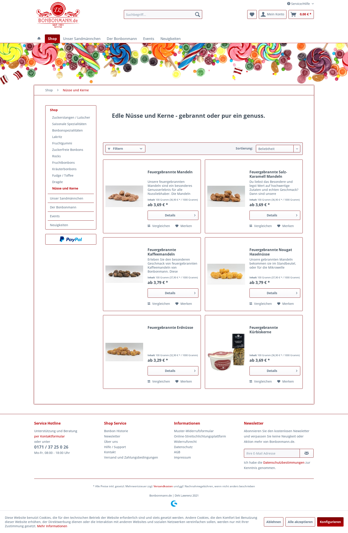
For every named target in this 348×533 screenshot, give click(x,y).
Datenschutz (183, 447)
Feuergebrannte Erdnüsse (170, 327)
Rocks (56, 156)
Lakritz (57, 137)
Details (180, 214)
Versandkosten (163, 486)
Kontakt (110, 452)
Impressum (182, 457)
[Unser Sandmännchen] (82, 38)
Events (55, 216)
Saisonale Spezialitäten (69, 124)
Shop (54, 110)
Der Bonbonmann (63, 207)
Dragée (57, 182)
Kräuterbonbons (64, 169)
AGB (177, 452)
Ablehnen (273, 522)
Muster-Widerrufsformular (194, 431)
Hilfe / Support (115, 447)
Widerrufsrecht (185, 441)
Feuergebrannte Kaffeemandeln (162, 252)
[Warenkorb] (301, 14)
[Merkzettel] (252, 14)
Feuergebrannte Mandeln (170, 172)
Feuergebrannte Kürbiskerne (263, 329)
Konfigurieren (330, 522)
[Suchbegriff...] (163, 14)
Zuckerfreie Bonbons (67, 150)
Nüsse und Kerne (65, 188)
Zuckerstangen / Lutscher (71, 117)
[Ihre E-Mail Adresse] (272, 453)
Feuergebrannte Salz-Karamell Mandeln (268, 174)
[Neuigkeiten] (170, 38)
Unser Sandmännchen (66, 198)
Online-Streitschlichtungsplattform (200, 436)
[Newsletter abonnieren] (307, 453)
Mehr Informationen (52, 526)
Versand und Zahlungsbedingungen (131, 457)
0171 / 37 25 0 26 (51, 447)
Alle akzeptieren (300, 522)
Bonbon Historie (116, 431)
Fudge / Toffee (62, 175)
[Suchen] (197, 14)
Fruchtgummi (62, 143)
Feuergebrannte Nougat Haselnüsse (270, 252)
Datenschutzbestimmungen (283, 462)
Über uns (111, 441)
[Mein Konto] (273, 14)
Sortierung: (244, 148)
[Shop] (52, 38)
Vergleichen (159, 226)
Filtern (115, 148)
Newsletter (112, 436)
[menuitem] (163, 14)
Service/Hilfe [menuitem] (299, 4)
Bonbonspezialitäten (67, 130)
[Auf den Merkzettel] (183, 226)
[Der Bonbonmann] (122, 38)
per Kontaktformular (49, 436)
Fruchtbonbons (63, 162)
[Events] (148, 38)
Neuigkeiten (59, 225)
